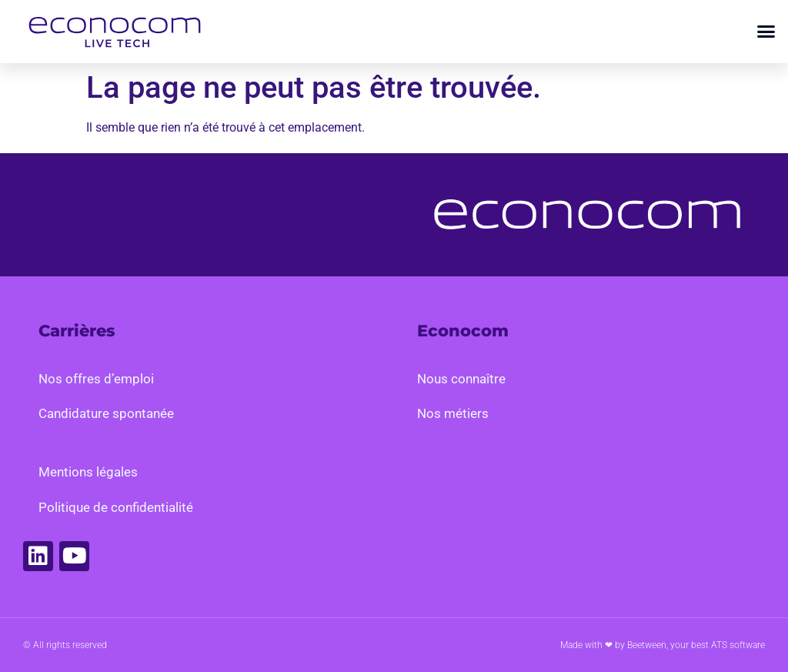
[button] (766, 31)
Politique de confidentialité (115, 507)
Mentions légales (88, 472)
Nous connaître (461, 378)
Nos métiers (453, 413)
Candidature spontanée (106, 413)
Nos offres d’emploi (96, 378)
